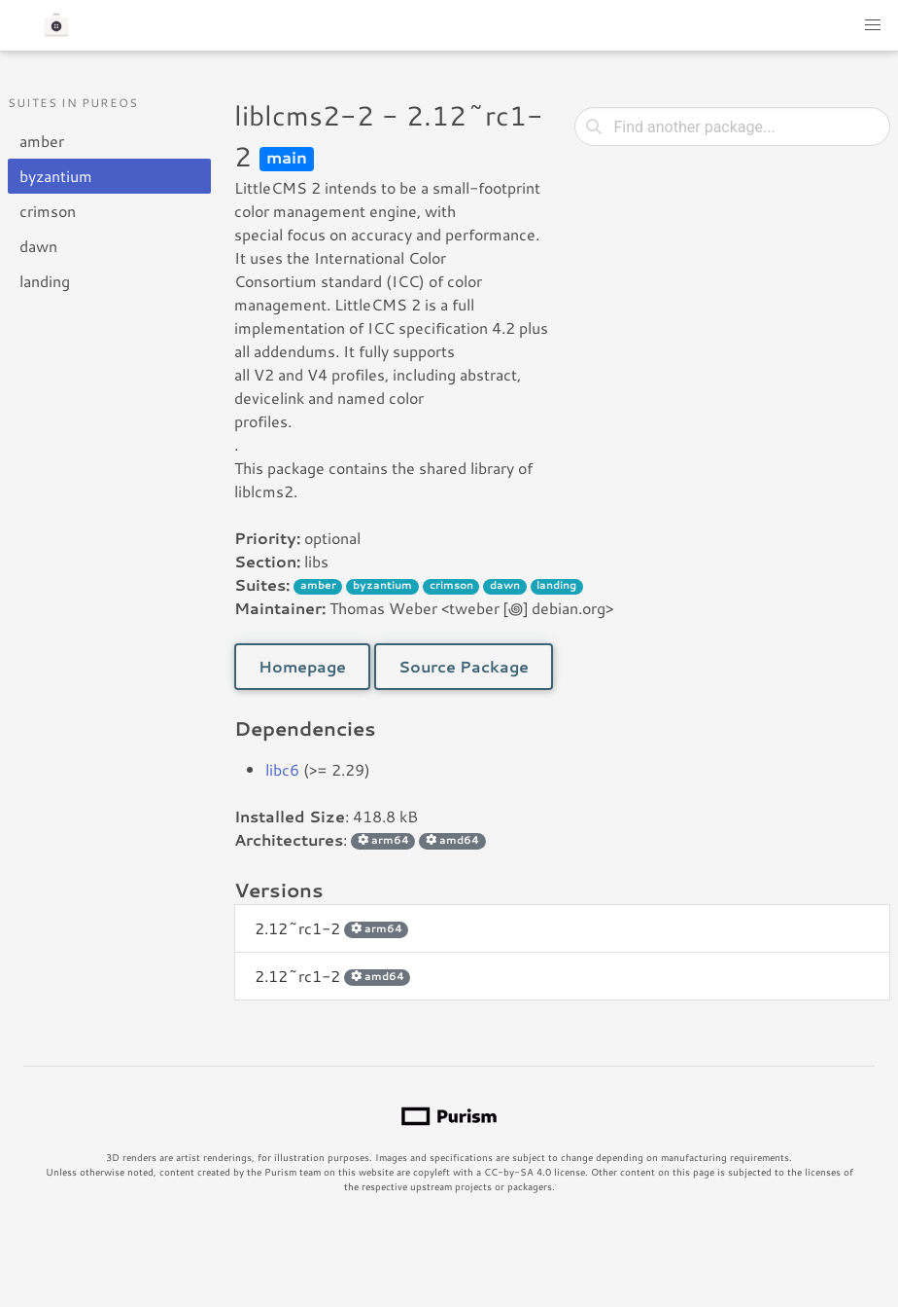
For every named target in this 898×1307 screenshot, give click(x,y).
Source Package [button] (463, 666)
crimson (47, 211)
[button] (872, 25)
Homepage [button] (302, 666)
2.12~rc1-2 (331, 928)
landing (44, 281)
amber (41, 140)
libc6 (282, 769)
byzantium (55, 175)
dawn (38, 246)
